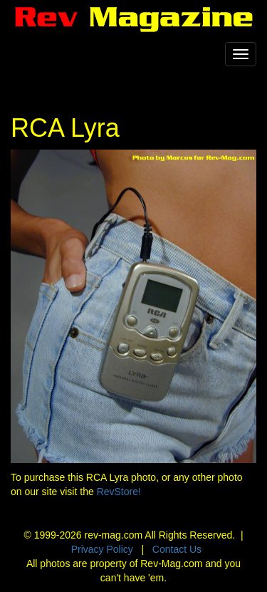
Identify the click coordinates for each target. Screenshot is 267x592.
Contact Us (176, 549)
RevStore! (119, 491)
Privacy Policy (102, 549)
